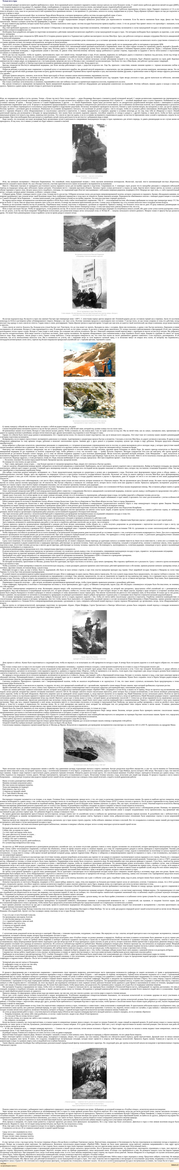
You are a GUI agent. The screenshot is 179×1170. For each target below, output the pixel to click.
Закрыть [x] (174, 1165)
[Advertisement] (93, 92)
